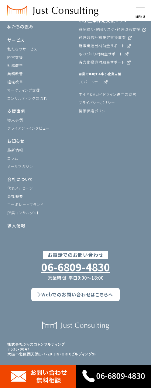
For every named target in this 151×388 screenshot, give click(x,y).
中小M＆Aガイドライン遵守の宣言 (107, 94)
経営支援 (15, 57)
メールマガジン (20, 166)
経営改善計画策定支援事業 (102, 37)
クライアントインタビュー (28, 128)
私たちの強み (20, 26)
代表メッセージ (20, 188)
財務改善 (15, 65)
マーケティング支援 (23, 90)
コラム (12, 158)
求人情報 (16, 225)
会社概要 (15, 196)
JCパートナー (90, 81)
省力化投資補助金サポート (102, 62)
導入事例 (15, 119)
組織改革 (15, 81)
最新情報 (15, 149)
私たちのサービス (22, 48)
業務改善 (15, 73)
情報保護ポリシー (94, 110)
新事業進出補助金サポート (102, 45)
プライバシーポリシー (97, 102)
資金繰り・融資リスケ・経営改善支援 (109, 29)
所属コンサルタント (23, 212)
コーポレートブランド (25, 204)
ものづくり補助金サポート (101, 53)
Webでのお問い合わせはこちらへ (77, 294)
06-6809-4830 (75, 267)
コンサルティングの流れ (27, 98)
